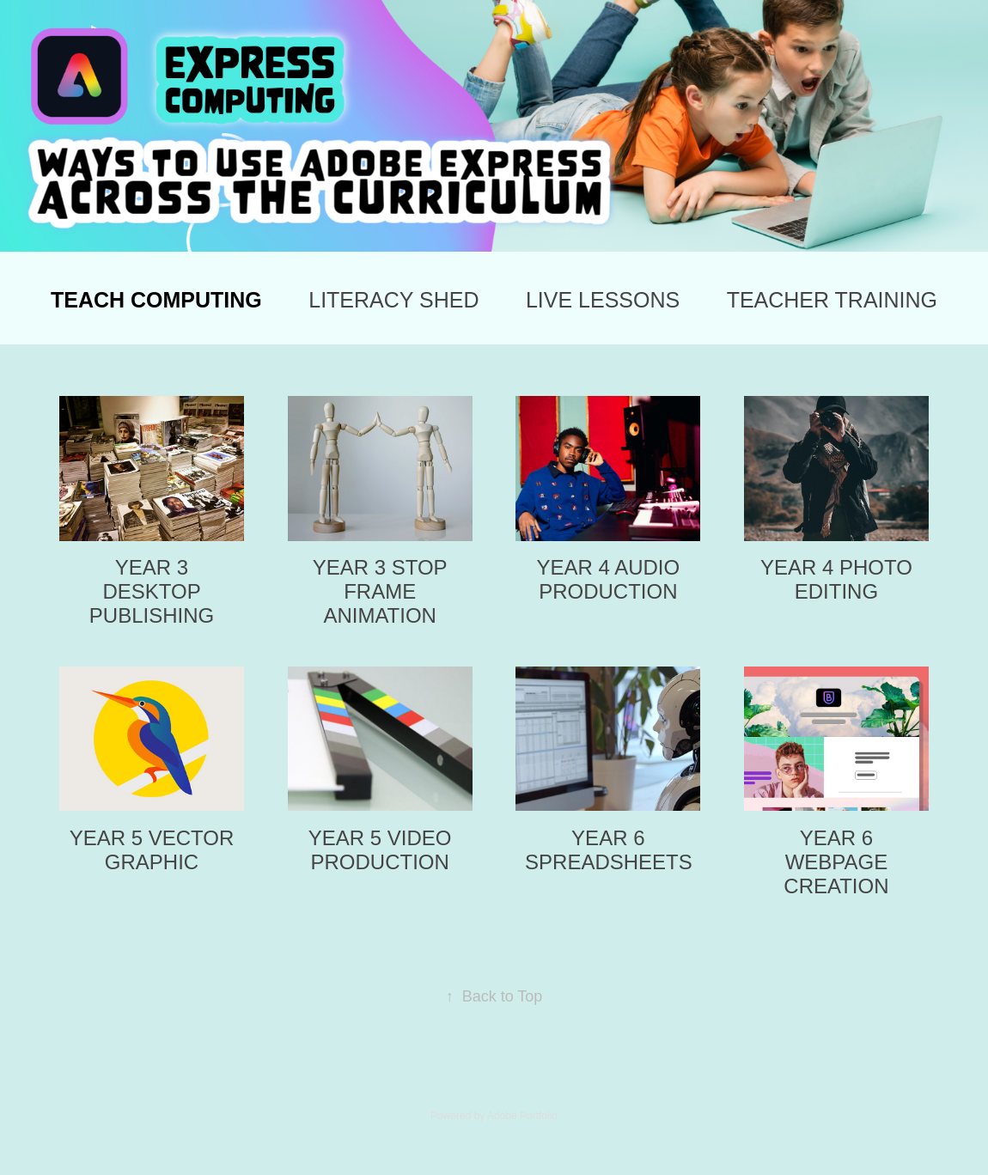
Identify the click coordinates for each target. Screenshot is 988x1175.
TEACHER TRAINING (832, 300)
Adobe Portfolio (522, 1116)
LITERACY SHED (393, 300)
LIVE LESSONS (603, 300)
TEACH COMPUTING (156, 300)
